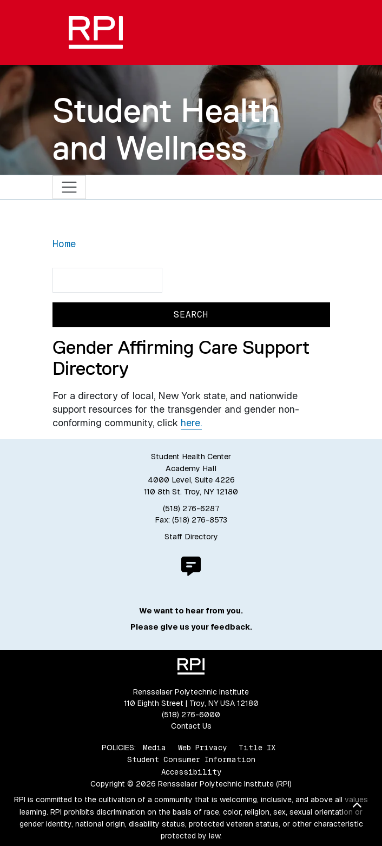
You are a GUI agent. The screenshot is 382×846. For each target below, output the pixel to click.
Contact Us (191, 726)
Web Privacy (202, 747)
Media (154, 747)
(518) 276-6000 (191, 714)
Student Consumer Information (191, 759)
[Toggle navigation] (69, 187)
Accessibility (191, 772)
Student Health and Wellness (166, 129)
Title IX (257, 747)
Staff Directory (191, 536)
